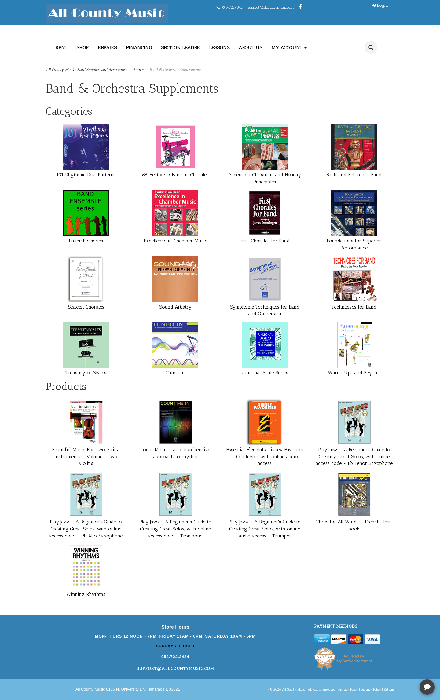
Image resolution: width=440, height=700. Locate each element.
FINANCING (139, 48)
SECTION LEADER (180, 48)
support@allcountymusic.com (271, 7)
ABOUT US (250, 48)
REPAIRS (107, 48)
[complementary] (395, 666)
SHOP (82, 48)
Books (138, 70)
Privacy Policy (348, 689)
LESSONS (219, 48)
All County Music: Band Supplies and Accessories (86, 70)
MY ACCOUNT (289, 48)
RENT (61, 48)
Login (380, 5)
